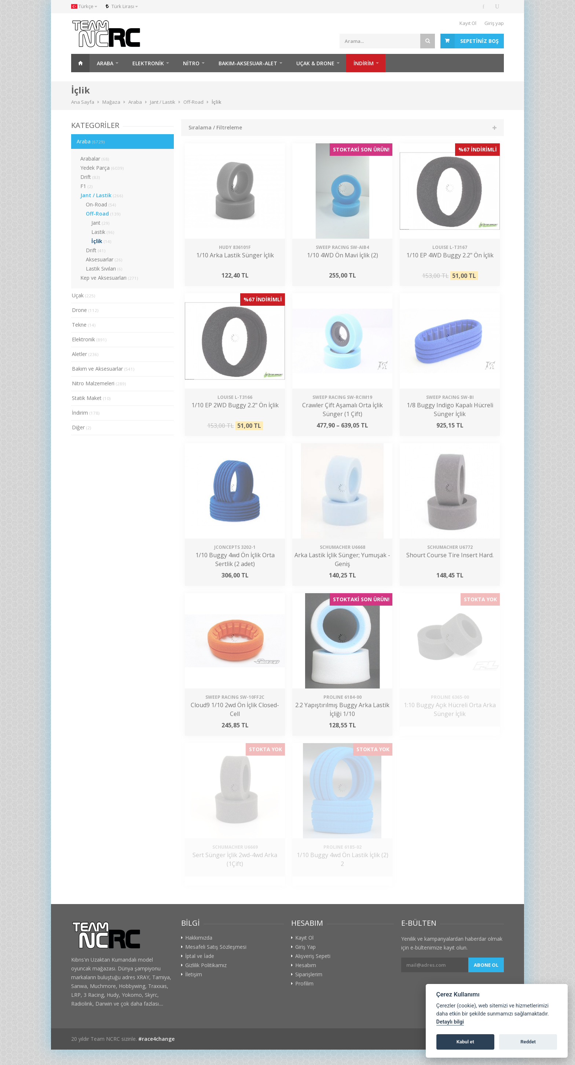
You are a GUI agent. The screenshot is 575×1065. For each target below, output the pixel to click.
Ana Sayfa (80, 63)
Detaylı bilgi (450, 1022)
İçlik (101, 241)
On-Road (101, 204)
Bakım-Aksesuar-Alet (248, 63)
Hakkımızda (198, 937)
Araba (105, 63)
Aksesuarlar (104, 259)
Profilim (304, 983)
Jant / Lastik (101, 195)
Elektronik (148, 63)
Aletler (85, 353)
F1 (86, 186)
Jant (100, 222)
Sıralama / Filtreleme (215, 127)
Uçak (83, 295)
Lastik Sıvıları (104, 268)
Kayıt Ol (467, 23)
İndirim (86, 412)
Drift (90, 176)
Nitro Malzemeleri (99, 383)
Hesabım (305, 965)
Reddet (528, 1041)
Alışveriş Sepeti (312, 956)
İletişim (193, 974)
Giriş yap (494, 23)
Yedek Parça (102, 167)
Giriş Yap (305, 947)
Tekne (84, 324)
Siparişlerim (308, 974)
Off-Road (103, 213)
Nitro (191, 63)
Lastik (102, 231)
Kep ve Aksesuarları (109, 277)
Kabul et (465, 1041)
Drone (85, 309)
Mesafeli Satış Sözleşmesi (215, 947)
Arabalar (94, 158)
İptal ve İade (199, 956)
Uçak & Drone (315, 63)
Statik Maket (91, 397)
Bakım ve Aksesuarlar (103, 368)
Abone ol (486, 965)
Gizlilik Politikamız (206, 965)
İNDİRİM (364, 63)
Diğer (81, 427)
